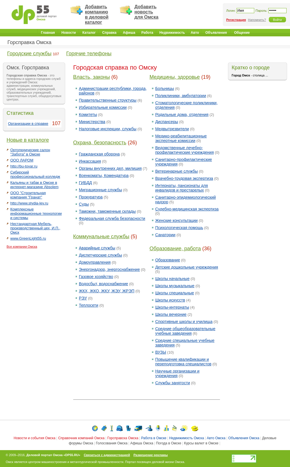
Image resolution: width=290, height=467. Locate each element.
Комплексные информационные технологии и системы (36, 213)
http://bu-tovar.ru (23, 166)
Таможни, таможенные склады (107, 211)
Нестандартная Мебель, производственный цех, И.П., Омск (35, 228)
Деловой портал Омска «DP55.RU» (53, 455)
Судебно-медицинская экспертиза (187, 209)
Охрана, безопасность (99, 142)
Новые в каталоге (28, 140)
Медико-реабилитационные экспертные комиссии (181, 138)
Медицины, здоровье (175, 77)
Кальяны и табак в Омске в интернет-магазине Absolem (34, 184)
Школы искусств (170, 300)
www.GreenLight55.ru (28, 238)
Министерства (92, 121)
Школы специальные (174, 293)
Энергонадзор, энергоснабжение (109, 269)
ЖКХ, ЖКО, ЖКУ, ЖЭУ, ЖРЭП (106, 291)
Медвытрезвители (172, 129)
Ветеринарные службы (176, 171)
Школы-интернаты (172, 307)
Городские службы (29, 53)
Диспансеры (166, 121)
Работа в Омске (153, 438)
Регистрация (236, 19)
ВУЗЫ (160, 352)
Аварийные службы (97, 248)
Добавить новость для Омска (146, 11)
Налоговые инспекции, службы (107, 129)
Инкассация (90, 161)
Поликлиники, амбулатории (180, 95)
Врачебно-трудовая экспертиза (184, 178)
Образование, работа (175, 248)
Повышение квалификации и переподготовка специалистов (183, 361)
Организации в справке (28, 123)
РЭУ (83, 298)
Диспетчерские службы (100, 255)
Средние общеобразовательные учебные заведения (185, 331)
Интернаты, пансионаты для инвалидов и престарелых (181, 187)
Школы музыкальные (174, 285)
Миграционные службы (100, 190)
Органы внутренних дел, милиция (110, 168)
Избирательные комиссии (103, 107)
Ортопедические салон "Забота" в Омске (30, 152)
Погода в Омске (168, 443)
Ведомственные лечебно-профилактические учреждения (184, 150)
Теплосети (88, 305)
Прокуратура (91, 197)
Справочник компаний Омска (81, 438)
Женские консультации (176, 220)
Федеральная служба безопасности (112, 218)
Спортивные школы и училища (183, 321)
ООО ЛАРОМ (21, 160)
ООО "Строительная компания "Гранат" (28, 195)
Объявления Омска (243, 438)
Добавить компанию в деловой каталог (96, 14)
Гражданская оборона (99, 154)
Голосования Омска (112, 443)
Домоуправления (95, 262)
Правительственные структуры (107, 100)
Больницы (164, 88)
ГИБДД (85, 182)
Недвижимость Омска (186, 438)
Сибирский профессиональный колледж (35, 174)
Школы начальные (172, 278)
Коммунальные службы (101, 236)
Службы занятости (172, 383)
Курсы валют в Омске (201, 443)
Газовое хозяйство (96, 276)
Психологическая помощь (179, 227)
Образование (167, 260)
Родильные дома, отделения (181, 114)
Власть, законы (91, 77)
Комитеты (88, 114)
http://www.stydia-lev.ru (29, 203)
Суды (84, 204)
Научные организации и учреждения (177, 373)
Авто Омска (216, 438)
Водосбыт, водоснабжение (103, 283)
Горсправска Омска (122, 438)
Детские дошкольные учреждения (186, 267)
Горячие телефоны (89, 53)
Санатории (165, 234)
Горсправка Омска (29, 42)
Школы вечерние (171, 314)
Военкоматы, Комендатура (104, 175)
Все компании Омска (22, 246)
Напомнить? (257, 19)
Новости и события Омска (34, 438)
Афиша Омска (141, 443)
